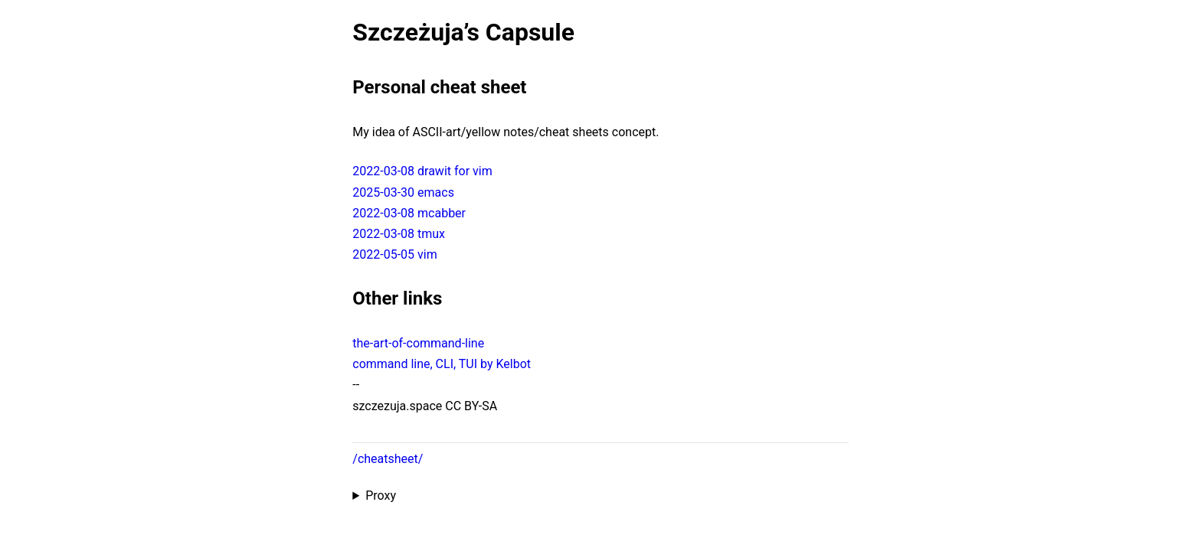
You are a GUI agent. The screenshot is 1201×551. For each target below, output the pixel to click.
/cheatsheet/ (387, 459)
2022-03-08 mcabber (409, 213)
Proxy (380, 495)
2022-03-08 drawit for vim (422, 171)
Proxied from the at (600, 496)
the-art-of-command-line (418, 343)
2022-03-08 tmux (398, 234)
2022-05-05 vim (394, 254)
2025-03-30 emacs (403, 192)
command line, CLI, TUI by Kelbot (441, 364)
